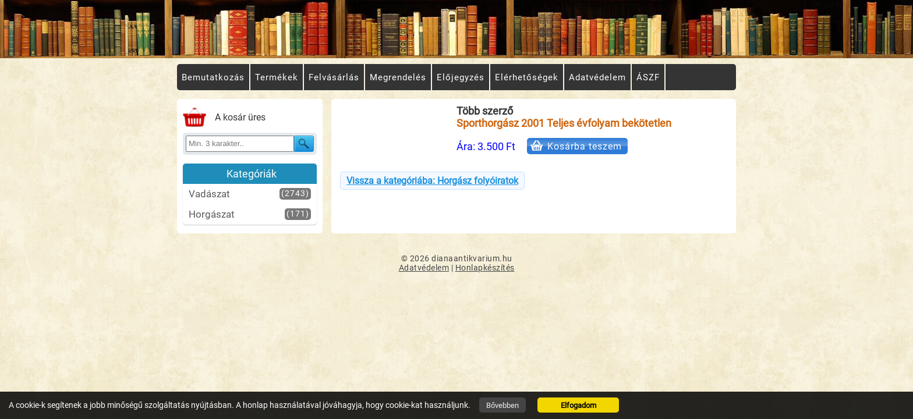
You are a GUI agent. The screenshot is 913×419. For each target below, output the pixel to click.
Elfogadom (578, 405)
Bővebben (502, 405)
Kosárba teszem (584, 146)
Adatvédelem (424, 267)
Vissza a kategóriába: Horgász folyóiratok (432, 180)
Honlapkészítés (485, 267)
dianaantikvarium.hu (471, 258)
